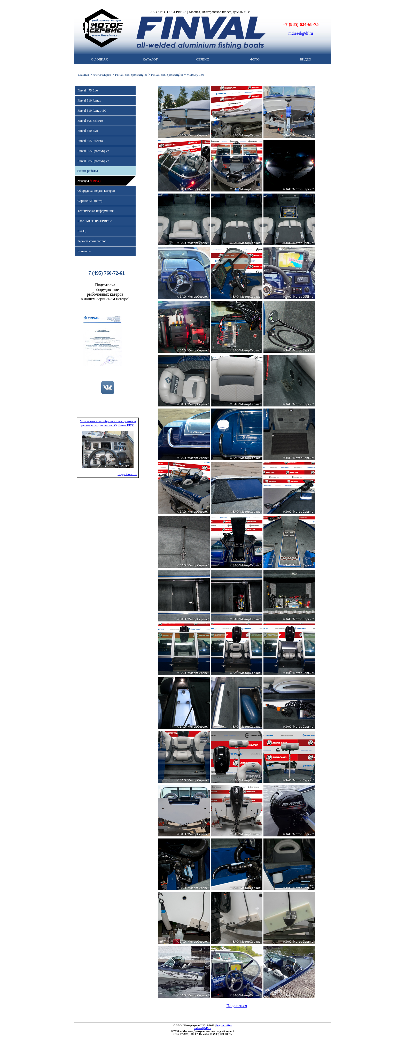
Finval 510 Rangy (89, 100)
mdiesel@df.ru (300, 33)
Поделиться (236, 1006)
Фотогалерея (102, 74)
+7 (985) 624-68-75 (301, 24)
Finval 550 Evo (87, 131)
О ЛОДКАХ (99, 59)
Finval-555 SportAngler (131, 74)
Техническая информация (95, 211)
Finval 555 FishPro (90, 141)
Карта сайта (224, 1025)
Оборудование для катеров (96, 191)
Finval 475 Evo (87, 90)
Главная (83, 74)
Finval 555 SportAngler (93, 151)
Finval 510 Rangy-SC (91, 110)
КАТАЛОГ (150, 59)
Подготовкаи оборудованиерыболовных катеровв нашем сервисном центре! (105, 292)
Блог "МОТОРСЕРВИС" (94, 221)
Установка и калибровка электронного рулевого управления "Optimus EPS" (108, 423)
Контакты (84, 251)
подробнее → (127, 474)
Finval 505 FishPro (90, 120)
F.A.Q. (81, 231)
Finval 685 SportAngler (93, 161)
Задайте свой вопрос (91, 241)
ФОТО (254, 59)
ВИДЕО (305, 59)
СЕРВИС (202, 59)
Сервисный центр (89, 201)
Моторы (89, 180)
